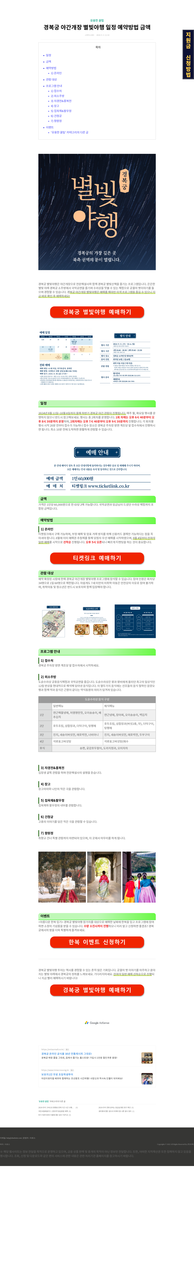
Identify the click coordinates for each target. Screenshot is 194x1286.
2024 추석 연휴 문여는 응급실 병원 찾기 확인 (115, 1228)
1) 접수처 (56, 131)
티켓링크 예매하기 (97, 678)
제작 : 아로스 (5, 1264)
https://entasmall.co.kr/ (52, 1169)
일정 (48, 95)
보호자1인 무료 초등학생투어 (57, 1194)
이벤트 (50, 167)
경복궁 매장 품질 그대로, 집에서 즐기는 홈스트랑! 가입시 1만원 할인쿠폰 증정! (79, 1178)
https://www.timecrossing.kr (55, 1190)
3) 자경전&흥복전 (61, 141)
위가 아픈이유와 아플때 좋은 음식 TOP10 (53, 1235)
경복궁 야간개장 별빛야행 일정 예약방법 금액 (97, 67)
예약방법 (51, 108)
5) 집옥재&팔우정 (61, 151)
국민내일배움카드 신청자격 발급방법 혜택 (53, 1231)
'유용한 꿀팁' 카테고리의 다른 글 (69, 172)
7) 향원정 (56, 161)
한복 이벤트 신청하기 (97, 1062)
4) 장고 (55, 146)
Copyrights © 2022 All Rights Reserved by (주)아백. (175, 1264)
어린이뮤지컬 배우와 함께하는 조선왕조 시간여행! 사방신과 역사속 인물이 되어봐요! (82, 1198)
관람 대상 (51, 119)
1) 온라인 (56, 113)
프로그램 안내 (54, 126)
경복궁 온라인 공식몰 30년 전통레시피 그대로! (66, 1173)
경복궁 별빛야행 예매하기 (97, 432)
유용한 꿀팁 (97, 60)
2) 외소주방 (57, 136)
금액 (48, 102)
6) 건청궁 (56, 156)
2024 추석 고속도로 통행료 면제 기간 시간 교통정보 (56, 1228)
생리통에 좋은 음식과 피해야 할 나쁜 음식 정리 (115, 1231)
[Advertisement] (97, 27)
